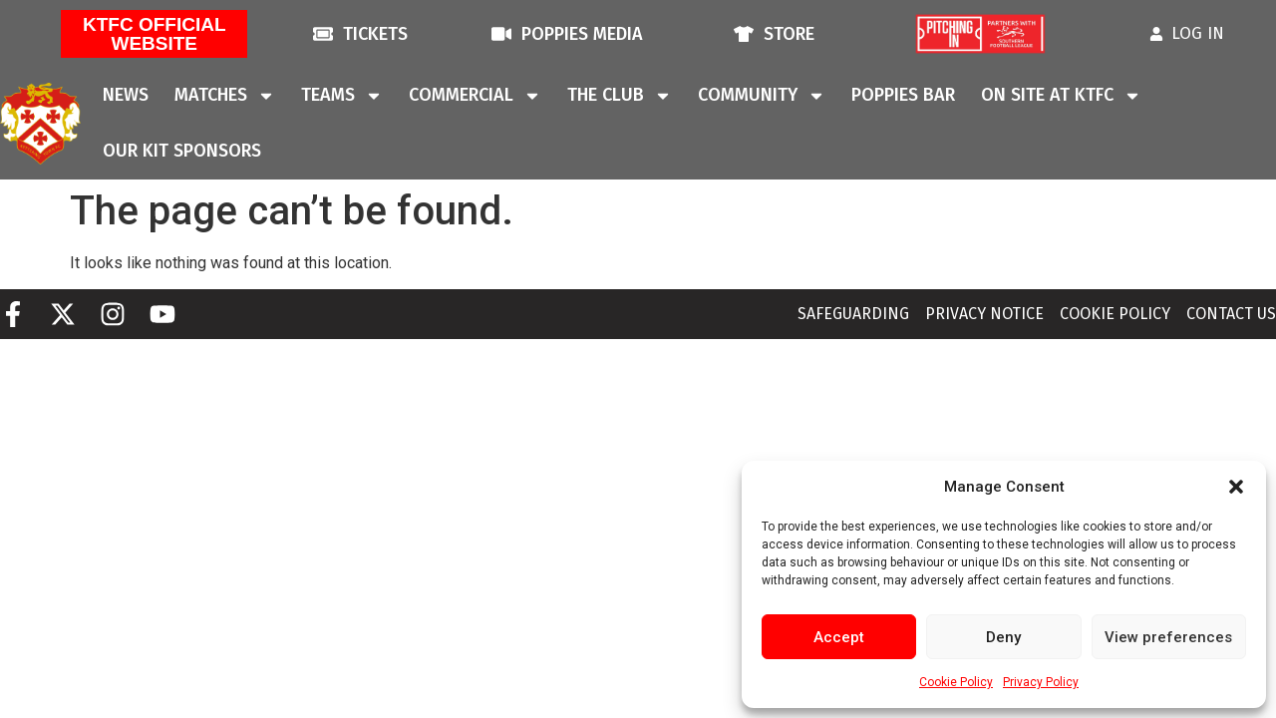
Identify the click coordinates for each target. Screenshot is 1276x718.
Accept (838, 637)
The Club (619, 96)
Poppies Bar (903, 95)
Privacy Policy (1041, 682)
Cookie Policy (956, 682)
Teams (342, 96)
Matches (224, 96)
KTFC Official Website (154, 34)
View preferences (1168, 637)
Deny (1003, 637)
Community (761, 96)
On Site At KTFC (1061, 96)
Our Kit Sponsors (182, 151)
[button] (1236, 487)
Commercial (475, 96)
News (126, 95)
